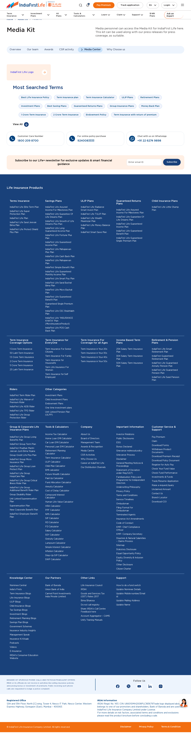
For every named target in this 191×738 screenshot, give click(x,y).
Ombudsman (122, 504)
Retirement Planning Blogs (23, 618)
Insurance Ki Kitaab (19, 639)
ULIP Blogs (15, 602)
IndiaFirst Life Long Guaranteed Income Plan (57, 229)
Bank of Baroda (53, 585)
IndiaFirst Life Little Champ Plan (165, 208)
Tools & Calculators (79, 15)
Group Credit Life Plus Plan (23, 455)
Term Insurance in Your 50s (94, 361)
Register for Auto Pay (163, 465)
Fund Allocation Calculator (58, 482)
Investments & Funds (162, 477)
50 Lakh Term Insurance (22, 353)
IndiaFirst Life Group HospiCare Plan (20, 475)
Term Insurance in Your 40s (94, 357)
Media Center (92, 49)
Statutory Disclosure (126, 549)
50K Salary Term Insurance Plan (129, 364)
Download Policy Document (165, 461)
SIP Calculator (52, 518)
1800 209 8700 (28, 141)
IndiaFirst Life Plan (19, 218)
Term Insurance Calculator (58, 458)
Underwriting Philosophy (128, 487)
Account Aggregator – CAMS (95, 616)
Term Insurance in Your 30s (94, 353)
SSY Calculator (52, 535)
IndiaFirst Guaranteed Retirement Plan (162, 357)
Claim (119, 15)
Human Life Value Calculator (59, 502)
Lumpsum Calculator (55, 543)
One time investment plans (58, 408)
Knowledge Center (21, 578)
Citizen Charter (123, 569)
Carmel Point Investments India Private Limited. (58, 595)
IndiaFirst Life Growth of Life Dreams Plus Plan (59, 222)
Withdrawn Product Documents (161, 451)
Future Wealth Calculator (57, 474)
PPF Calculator (52, 510)
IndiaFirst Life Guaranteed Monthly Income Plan (58, 273)
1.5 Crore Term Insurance (22, 357)
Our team (32, 49)
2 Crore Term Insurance (21, 361)
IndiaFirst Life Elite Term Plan (24, 207)
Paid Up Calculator (54, 478)
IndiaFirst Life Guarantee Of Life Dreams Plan (59, 215)
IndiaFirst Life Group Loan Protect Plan (23, 468)
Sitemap (120, 545)
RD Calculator (52, 522)
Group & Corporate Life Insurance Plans (24, 428)
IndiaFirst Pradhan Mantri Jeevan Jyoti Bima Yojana (22, 449)
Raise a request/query (163, 485)
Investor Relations (125, 434)
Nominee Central (18, 585)
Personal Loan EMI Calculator (59, 447)
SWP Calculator (53, 559)
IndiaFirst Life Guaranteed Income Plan (58, 243)
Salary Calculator (53, 531)
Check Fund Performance (164, 473)
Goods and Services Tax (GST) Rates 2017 (93, 595)
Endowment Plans (54, 404)
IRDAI (84, 589)
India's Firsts (16, 589)
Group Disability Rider (20, 495)
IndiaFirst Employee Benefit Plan (24, 515)
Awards (48, 49)
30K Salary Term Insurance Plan (129, 357)
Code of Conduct (124, 523)
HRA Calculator (52, 506)
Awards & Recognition (92, 447)
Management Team (90, 442)
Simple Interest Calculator (58, 547)
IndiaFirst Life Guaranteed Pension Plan (165, 371)
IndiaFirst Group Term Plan (23, 444)
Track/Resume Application (165, 481)
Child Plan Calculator (55, 466)
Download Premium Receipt (166, 456)
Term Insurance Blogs (20, 594)
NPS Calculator (52, 514)
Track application (130, 5)
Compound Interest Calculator (55, 496)
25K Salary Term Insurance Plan (129, 350)
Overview (15, 49)
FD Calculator (52, 527)
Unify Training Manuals (92, 620)
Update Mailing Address (128, 601)
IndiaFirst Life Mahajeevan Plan (58, 262)
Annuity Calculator (54, 487)
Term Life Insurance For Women (57, 368)
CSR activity (66, 49)
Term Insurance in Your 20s (94, 349)
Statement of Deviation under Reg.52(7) (128, 471)
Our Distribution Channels (93, 467)
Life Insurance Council (91, 585)
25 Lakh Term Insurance (21, 370)
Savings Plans (53, 201)
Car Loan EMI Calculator (57, 442)
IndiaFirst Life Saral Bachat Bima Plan (58, 284)
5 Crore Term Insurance (21, 365)
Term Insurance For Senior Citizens (58, 350)
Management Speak (20, 635)
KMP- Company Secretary (129, 534)
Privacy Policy (123, 491)
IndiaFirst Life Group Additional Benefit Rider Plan (24, 489)
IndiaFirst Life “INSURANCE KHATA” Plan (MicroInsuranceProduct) (59, 321)
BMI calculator (52, 470)
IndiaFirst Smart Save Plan (94, 232)
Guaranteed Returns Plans (128, 202)
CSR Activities (88, 455)
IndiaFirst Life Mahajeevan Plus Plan (58, 250)
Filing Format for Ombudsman (124, 509)
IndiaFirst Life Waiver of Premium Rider (22, 401)
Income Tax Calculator (56, 434)
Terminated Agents (125, 515)
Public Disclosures (125, 438)
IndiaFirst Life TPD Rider (22, 411)
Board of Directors (90, 438)
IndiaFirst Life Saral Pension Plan (165, 378)
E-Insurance (15, 651)
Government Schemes (21, 627)
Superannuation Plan (20, 506)
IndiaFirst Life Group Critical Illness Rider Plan (23, 482)
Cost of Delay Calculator (57, 491)
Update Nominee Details (128, 589)
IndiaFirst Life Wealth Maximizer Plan (91, 219)
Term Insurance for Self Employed (56, 375)
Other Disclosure (124, 565)
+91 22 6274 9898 (149, 141)
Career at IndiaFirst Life (92, 463)
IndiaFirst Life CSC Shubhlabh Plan (59, 312)
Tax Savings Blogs (19, 610)
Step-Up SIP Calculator (56, 555)
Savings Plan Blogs (19, 622)
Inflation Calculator (54, 551)
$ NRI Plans (152, 15)
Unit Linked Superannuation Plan (23, 500)
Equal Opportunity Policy (128, 553)
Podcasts (14, 643)
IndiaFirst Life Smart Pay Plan (59, 279)
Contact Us (157, 493)
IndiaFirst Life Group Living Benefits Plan (23, 438)
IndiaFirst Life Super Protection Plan (20, 212)
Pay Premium (104, 5)
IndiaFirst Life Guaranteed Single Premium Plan (129, 239)
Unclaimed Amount (161, 489)
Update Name (123, 605)
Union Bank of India (54, 589)
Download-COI (159, 502)
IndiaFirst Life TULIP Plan (93, 214)
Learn (104, 15)
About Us (85, 434)
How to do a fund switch (128, 585)
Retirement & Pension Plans (165, 341)
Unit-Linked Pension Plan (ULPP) (57, 413)
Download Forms (160, 445)
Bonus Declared (124, 447)
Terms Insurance (20, 201)
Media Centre (87, 451)
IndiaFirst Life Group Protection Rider (20, 416)
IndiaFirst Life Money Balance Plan (95, 226)
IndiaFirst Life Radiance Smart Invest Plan (92, 208)
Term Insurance (12, 15)
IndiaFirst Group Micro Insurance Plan (20, 461)
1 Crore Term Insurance (21, 349)
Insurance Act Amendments (130, 519)
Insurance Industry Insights (23, 631)
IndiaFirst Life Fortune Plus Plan (58, 236)
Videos (13, 647)
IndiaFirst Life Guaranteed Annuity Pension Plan (165, 364)
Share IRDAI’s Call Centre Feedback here (93, 610)
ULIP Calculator (52, 462)
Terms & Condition (171, 727)
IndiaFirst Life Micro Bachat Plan (58, 291)
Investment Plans (36, 15)
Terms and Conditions (127, 495)
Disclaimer (121, 459)
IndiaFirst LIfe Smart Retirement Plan (162, 350)
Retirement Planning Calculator (55, 452)
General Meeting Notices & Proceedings (129, 464)
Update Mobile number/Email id (130, 595)
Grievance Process (125, 455)
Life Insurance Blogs (20, 598)
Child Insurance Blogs (20, 606)
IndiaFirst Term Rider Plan (22, 395)
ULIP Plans (87, 201)
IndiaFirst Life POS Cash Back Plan (57, 329)
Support (136, 15)
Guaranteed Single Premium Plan (59, 305)
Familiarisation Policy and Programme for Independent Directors (130, 480)
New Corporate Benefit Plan (24, 510)
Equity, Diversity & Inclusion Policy (129, 559)
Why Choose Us (89, 459)
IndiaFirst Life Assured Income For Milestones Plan (59, 208)
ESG (118, 442)
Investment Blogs (18, 614)
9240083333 (85, 141)
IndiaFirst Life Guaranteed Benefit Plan (58, 298)
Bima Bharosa (88, 601)
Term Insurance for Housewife (54, 361)
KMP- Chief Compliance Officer (128, 528)
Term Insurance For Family (58, 356)
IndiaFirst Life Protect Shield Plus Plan (24, 231)
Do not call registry (90, 605)
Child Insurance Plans (165, 201)
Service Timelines (125, 499)
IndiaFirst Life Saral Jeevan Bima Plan (23, 224)
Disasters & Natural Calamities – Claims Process (131, 539)
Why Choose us (116, 49)
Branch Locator (159, 498)
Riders (13, 389)
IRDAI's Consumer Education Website (24, 656)
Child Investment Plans (56, 400)
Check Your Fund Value (163, 469)
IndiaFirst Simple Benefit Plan (59, 267)
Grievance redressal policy (129, 451)
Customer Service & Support (164, 428)
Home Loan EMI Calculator (58, 438)
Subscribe (172, 162)
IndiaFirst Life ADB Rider (22, 407)
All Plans (58, 15)
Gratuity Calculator (54, 539)
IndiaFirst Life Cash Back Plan (60, 256)
